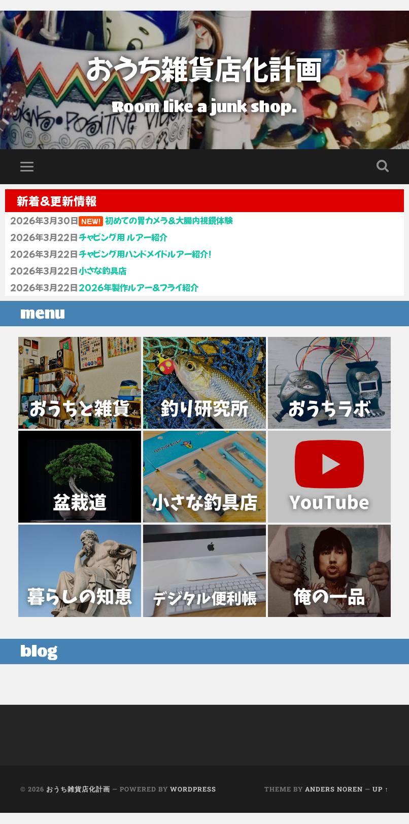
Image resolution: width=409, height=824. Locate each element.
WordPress (193, 801)
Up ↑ (380, 801)
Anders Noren (334, 801)
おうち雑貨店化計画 (204, 68)
